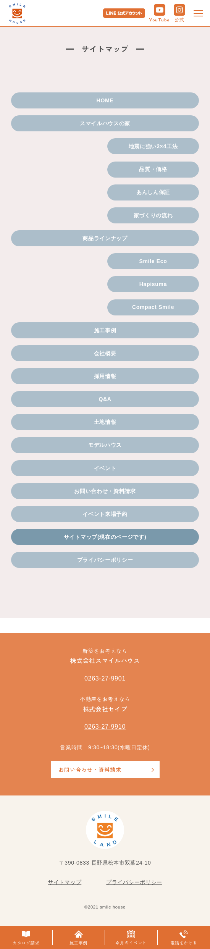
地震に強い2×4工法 (153, 146)
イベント (105, 468)
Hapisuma (153, 284)
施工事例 (105, 330)
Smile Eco (153, 261)
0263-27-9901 (105, 678)
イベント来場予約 (105, 514)
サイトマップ (64, 882)
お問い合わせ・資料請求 (105, 491)
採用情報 (105, 376)
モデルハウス (105, 445)
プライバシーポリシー (105, 560)
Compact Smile (153, 307)
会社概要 (105, 353)
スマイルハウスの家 (105, 123)
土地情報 (105, 422)
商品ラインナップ (105, 238)
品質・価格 (153, 169)
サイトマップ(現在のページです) (105, 537)
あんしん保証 (153, 192)
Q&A (105, 399)
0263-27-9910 (105, 726)
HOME (105, 100)
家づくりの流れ (153, 215)
